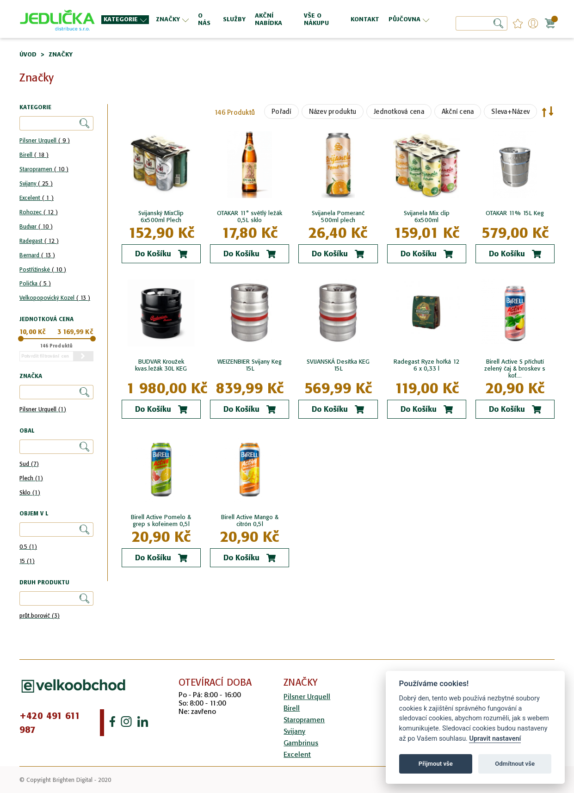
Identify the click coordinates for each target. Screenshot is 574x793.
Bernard (37, 255)
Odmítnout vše (515, 763)
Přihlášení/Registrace (533, 23)
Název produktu (333, 111)
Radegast (39, 240)
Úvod (28, 54)
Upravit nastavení (495, 739)
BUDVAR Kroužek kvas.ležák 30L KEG (161, 365)
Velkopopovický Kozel (54, 297)
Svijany (36, 183)
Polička (35, 283)
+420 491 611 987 (49, 723)
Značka (30, 376)
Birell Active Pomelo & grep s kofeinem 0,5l (161, 520)
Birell (34, 154)
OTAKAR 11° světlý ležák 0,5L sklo (249, 216)
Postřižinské (42, 269)
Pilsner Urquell (44, 140)
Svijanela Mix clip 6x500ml (427, 216)
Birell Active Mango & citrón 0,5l (249, 520)
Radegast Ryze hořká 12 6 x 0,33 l (427, 365)
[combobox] (481, 23)
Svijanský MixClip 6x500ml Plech (161, 216)
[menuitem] (125, 19)
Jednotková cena (399, 111)
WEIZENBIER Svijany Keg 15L (249, 365)
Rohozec (38, 212)
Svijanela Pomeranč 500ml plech (338, 216)
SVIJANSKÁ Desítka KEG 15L (338, 365)
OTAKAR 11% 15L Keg (515, 213)
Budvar (36, 226)
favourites (518, 23)
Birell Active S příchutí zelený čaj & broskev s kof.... (514, 368)
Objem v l (33, 513)
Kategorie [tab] (35, 107)
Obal (26, 430)
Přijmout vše (436, 763)
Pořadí (281, 111)
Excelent (36, 197)
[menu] (266, 19)
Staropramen (43, 169)
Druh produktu (44, 582)
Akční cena (458, 111)
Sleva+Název (510, 111)
